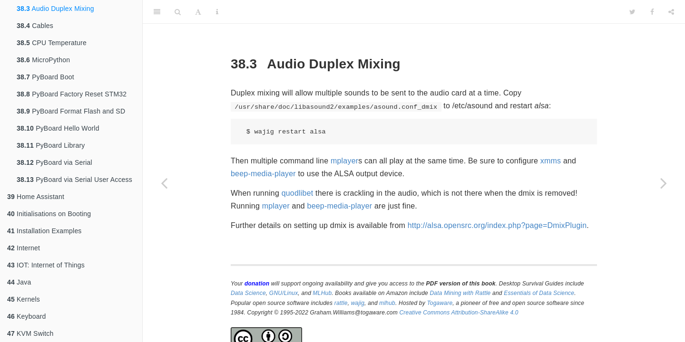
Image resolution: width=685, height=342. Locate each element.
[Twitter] (632, 12)
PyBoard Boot (45, 77)
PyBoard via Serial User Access (74, 179)
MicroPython (43, 60)
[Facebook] (652, 12)
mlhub (387, 303)
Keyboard (26, 316)
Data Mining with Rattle (460, 293)
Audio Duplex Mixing (55, 8)
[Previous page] (164, 183)
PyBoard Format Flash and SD (71, 111)
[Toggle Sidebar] (157, 12)
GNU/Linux (283, 293)
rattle (341, 303)
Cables (35, 25)
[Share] (671, 12)
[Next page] (663, 183)
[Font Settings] (198, 12)
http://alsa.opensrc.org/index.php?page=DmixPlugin (497, 225)
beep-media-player (263, 174)
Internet (23, 248)
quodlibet (297, 193)
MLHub (322, 293)
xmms (550, 161)
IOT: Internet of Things (46, 265)
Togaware (439, 303)
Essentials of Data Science (539, 293)
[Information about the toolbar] (217, 12)
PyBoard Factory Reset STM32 (72, 94)
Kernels (23, 299)
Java (19, 282)
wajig (357, 303)
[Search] (177, 12)
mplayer (344, 161)
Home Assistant (35, 196)
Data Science (248, 293)
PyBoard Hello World (58, 128)
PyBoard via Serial (54, 162)
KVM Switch (30, 333)
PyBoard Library (51, 145)
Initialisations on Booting (49, 214)
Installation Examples (44, 231)
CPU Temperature (52, 43)
